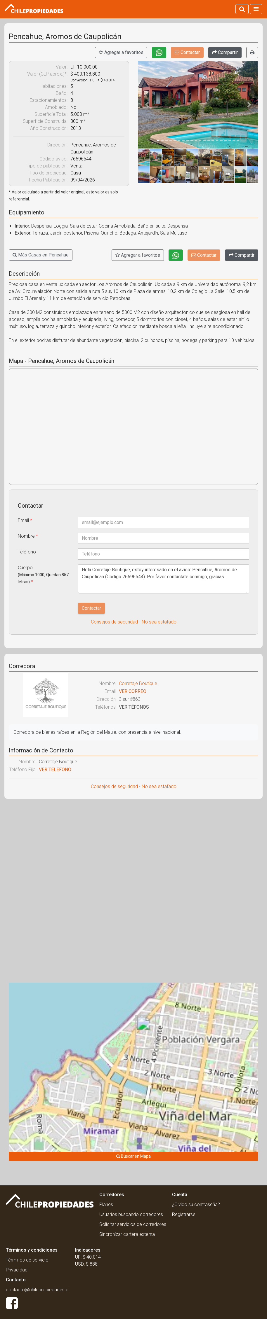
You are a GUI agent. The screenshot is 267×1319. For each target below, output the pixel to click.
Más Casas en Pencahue (41, 255)
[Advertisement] (133, 845)
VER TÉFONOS (134, 707)
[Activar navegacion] (256, 9)
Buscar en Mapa (133, 1156)
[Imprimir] (252, 52)
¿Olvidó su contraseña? (196, 1204)
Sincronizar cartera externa (127, 1234)
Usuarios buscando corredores (131, 1214)
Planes (106, 1204)
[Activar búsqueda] (242, 9)
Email (25, 520)
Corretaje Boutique (138, 683)
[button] (147, 104)
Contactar (187, 52)
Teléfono (27, 552)
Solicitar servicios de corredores (132, 1224)
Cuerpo (43, 574)
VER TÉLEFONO (55, 769)
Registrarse (183, 1214)
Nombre (28, 536)
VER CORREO (132, 691)
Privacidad (16, 1270)
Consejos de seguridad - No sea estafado (133, 622)
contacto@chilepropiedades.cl (37, 1289)
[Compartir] (225, 52)
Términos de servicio (27, 1260)
